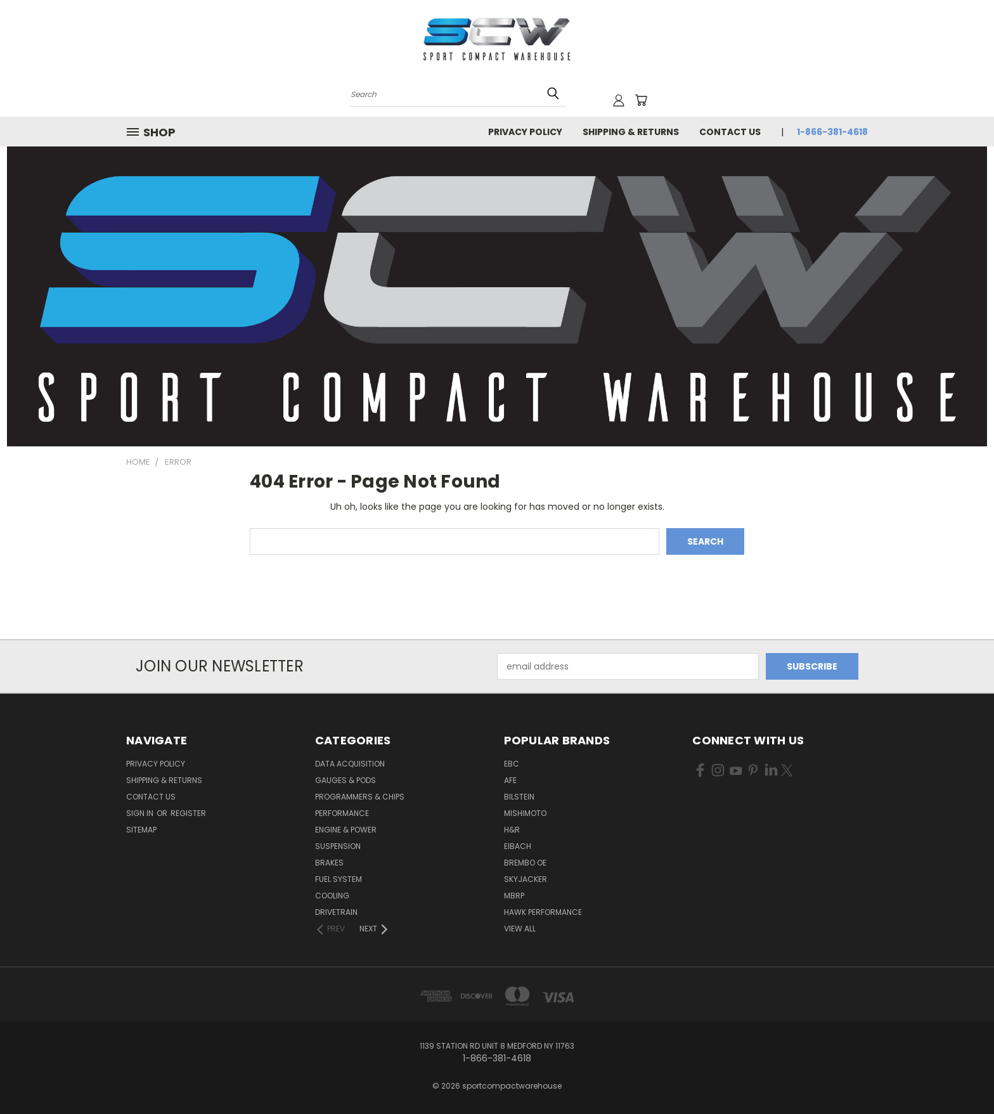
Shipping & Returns (631, 132)
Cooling (332, 895)
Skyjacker (525, 879)
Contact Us (730, 132)
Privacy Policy (525, 132)
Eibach (517, 846)
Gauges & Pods (345, 780)
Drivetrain (336, 912)
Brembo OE (525, 862)
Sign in (140, 813)
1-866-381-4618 (832, 132)
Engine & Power (346, 829)
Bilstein (519, 796)
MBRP (514, 895)
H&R (512, 829)
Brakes (329, 862)
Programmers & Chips (359, 796)
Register (188, 813)
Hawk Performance (543, 912)
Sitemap (141, 829)
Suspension (338, 846)
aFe (510, 780)
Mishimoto (525, 813)
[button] (497, 296)
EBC (511, 763)
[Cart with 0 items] (641, 100)
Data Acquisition (350, 763)
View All (520, 928)
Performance (342, 813)
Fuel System (338, 879)
